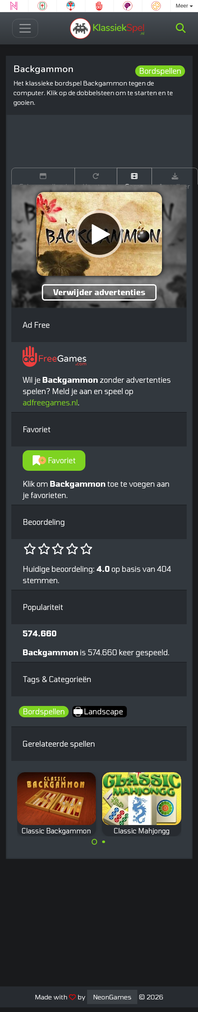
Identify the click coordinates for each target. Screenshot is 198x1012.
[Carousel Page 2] (104, 842)
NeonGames (112, 997)
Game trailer (134, 178)
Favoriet (54, 460)
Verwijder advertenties (99, 292)
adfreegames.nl (50, 402)
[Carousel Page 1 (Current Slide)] (95, 842)
